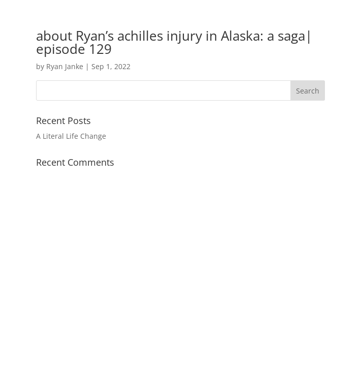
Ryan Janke (64, 66)
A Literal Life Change (71, 136)
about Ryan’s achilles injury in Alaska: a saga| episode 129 (174, 42)
